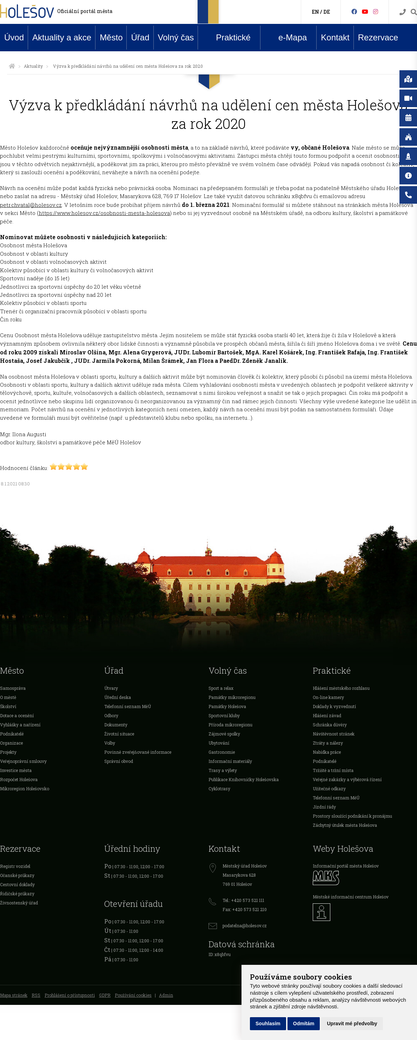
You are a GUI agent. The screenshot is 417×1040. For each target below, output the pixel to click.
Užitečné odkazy (329, 788)
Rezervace (378, 37)
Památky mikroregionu (232, 697)
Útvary (111, 688)
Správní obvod (118, 761)
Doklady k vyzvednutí (334, 706)
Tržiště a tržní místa (333, 770)
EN (315, 11)
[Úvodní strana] (12, 66)
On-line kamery (328, 697)
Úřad (140, 37)
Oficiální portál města (84, 11)
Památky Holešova (227, 706)
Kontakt (335, 37)
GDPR (105, 995)
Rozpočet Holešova (19, 779)
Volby (109, 743)
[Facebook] (354, 11)
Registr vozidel (15, 866)
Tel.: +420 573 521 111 (243, 900)
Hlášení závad (327, 715)
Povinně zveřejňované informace (137, 752)
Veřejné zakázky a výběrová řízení (347, 779)
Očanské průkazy (17, 875)
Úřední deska (117, 697)
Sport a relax (220, 688)
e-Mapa (287, 37)
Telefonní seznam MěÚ (127, 706)
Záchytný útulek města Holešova (345, 825)
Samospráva (13, 688)
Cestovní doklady (17, 884)
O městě (8, 697)
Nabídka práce (327, 752)
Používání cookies (133, 995)
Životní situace (119, 734)
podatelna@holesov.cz (245, 925)
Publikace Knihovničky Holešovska (243, 779)
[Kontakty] (402, 12)
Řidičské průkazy (17, 893)
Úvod (14, 37)
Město (111, 37)
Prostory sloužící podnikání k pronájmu (352, 816)
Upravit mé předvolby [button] (352, 1023)
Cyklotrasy (219, 788)
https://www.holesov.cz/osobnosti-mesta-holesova (104, 212)
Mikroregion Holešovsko (24, 788)
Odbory (111, 715)
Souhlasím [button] (268, 1023)
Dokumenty (115, 724)
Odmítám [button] (304, 1023)
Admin (166, 995)
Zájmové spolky (224, 734)
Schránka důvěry (330, 724)
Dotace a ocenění (17, 715)
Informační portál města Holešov (346, 866)
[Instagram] (375, 11)
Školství (8, 706)
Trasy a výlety (222, 770)
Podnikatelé (12, 734)
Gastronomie (221, 752)
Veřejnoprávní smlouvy (23, 761)
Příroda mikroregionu (230, 724)
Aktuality (33, 66)
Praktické (228, 37)
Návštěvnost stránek (334, 734)
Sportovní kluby (224, 715)
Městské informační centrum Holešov (351, 897)
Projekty (8, 752)
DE (326, 11)
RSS (36, 995)
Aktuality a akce (61, 37)
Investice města (16, 770)
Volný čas (176, 37)
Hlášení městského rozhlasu (341, 688)
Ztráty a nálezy (328, 743)
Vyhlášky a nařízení (20, 724)
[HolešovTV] (365, 11)
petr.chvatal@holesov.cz (31, 204)
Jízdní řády (324, 807)
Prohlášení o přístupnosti (70, 995)
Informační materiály (230, 761)
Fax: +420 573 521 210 (245, 909)
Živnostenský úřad (19, 902)
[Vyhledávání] (414, 12)
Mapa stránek (13, 995)
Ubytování (218, 743)
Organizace (11, 743)
